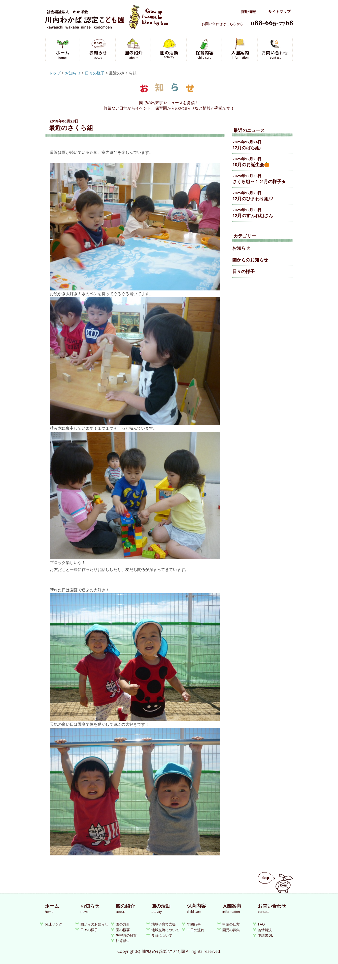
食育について (161, 935)
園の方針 (123, 924)
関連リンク (53, 924)
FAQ (261, 924)
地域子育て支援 (163, 924)
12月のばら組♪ (247, 148)
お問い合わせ (275, 49)
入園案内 (240, 49)
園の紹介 (133, 49)
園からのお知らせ (250, 260)
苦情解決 (265, 929)
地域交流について (165, 929)
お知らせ (98, 49)
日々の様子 (95, 73)
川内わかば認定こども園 (106, 19)
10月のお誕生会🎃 (251, 164)
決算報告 (123, 940)
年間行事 (194, 924)
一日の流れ (195, 929)
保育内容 (204, 49)
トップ (55, 73)
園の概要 (123, 929)
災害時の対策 (126, 935)
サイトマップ (279, 11)
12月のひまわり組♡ (252, 198)
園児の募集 (231, 929)
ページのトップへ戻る (275, 882)
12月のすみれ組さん (252, 215)
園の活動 (169, 49)
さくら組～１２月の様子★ (259, 181)
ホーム (62, 49)
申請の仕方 (231, 924)
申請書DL (265, 935)
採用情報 (248, 11)
